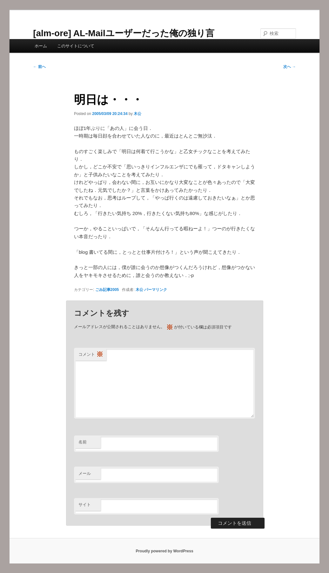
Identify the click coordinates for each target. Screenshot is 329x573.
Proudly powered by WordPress (164, 551)
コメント (90, 354)
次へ (289, 66)
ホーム (41, 46)
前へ (39, 66)
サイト (84, 504)
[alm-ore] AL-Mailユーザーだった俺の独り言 (123, 33)
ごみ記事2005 (107, 289)
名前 (82, 442)
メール (84, 473)
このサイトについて (75, 46)
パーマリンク (155, 289)
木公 (137, 113)
